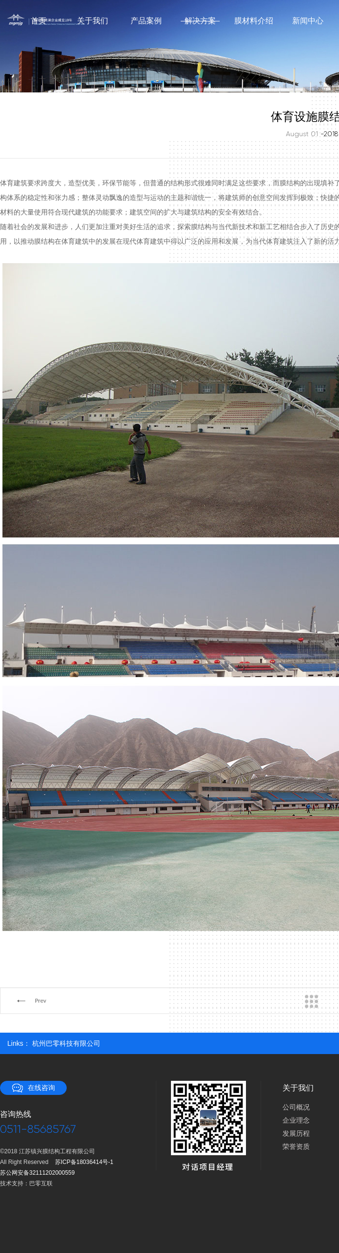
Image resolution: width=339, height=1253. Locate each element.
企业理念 (296, 1120)
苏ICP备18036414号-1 (84, 1162)
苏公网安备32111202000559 (37, 1172)
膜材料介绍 (253, 21)
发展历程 (296, 1133)
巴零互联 (41, 1183)
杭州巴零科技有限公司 (66, 1043)
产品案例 (146, 21)
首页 (38, 21)
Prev (40, 1025)
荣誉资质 (296, 1146)
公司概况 (296, 1107)
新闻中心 (307, 21)
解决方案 (200, 21)
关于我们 (92, 21)
